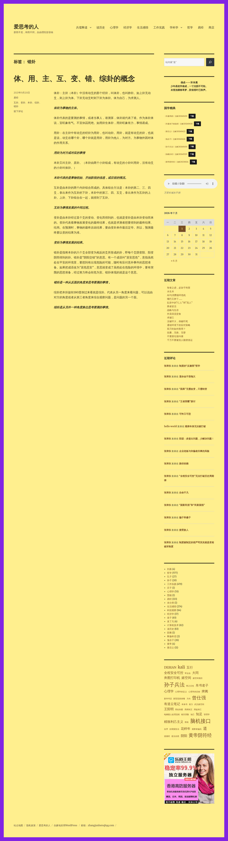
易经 (201, 27)
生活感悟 (142, 27)
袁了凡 (170, 621)
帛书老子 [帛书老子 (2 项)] (202, 685)
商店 (211, 27)
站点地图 (18, 825)
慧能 (169, 595)
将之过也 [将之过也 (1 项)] (190, 686)
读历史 (100, 27)
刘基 (169, 569)
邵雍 (169, 632)
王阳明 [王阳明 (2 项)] (169, 709)
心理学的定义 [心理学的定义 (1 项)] (181, 692)
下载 (192, 116)
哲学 (190, 27)
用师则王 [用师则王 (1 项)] (188, 709)
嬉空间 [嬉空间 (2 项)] (186, 678)
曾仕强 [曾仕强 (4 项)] (199, 698)
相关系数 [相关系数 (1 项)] (185, 714)
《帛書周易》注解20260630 (175, 116)
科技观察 (171, 610)
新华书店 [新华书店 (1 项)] (168, 699)
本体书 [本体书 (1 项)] (184, 704)
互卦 (16, 102)
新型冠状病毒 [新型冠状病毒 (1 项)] (179, 699)
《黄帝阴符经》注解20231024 (176, 162)
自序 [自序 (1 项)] (166, 729)
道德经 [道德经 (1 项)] (167, 736)
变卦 (23, 102)
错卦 (16, 106)
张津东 (167, 365)
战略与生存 (173, 310)
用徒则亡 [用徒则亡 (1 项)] (198, 709)
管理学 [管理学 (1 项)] (207, 714)
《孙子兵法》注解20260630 (175, 146)
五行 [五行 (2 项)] (189, 667)
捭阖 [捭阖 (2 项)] (205, 691)
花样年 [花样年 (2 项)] (185, 729)
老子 (169, 617)
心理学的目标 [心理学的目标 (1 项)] (194, 692)
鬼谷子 (170, 640)
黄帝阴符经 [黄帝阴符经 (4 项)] (200, 735)
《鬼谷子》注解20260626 (174, 139)
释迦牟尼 (171, 636)
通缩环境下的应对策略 (178, 325)
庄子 (169, 587)
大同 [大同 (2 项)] (195, 673)
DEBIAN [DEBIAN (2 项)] (170, 667)
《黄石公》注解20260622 (174, 131)
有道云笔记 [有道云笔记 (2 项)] (172, 704)
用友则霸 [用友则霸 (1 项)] (179, 709)
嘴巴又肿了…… (174, 298)
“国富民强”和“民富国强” (192, 505)
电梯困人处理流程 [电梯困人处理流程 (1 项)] (172, 714)
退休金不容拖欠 (187, 376)
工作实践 (159, 27)
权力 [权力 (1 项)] (191, 704)
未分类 (170, 602)
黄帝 (169, 643)
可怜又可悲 (185, 413)
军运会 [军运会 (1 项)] (188, 673)
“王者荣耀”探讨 (187, 401)
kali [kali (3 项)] (181, 667)
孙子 (169, 580)
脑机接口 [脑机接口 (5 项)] (200, 721)
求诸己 (170, 317)
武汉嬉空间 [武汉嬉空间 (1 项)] (199, 704)
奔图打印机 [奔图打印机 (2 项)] (172, 678)
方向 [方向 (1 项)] (189, 699)
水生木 (170, 291)
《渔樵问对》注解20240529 (175, 154)
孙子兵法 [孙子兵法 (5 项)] (174, 684)
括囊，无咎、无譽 (176, 332)
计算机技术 (173, 625)
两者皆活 (171, 306)
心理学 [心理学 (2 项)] (169, 691)
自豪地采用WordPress (66, 825)
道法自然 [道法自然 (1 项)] (175, 736)
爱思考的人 (26, 27)
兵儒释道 (81, 27)
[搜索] (210, 62)
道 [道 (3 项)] (205, 728)
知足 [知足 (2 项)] (199, 714)
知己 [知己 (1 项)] (193, 714)
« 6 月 (174, 260)
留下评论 (18, 111)
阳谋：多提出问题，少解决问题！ (196, 438)
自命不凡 (183, 492)
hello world (170, 426)
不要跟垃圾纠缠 (175, 336)
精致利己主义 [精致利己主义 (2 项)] (173, 722)
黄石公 (170, 647)
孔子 (169, 576)
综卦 (37, 102)
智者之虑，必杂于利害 (178, 287)
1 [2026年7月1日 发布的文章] (182, 228)
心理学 (114, 27)
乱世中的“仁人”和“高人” (180, 302)
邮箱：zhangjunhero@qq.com (97, 825)
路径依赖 (183, 463)
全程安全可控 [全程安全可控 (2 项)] (173, 673)
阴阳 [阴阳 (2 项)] (184, 736)
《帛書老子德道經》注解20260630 (178, 124)
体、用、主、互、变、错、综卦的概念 (74, 78)
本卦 (30, 102)
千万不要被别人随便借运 (180, 340)
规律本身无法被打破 (195, 426)
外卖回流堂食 (174, 313)
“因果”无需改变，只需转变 (193, 389)
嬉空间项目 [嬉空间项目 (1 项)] (198, 678)
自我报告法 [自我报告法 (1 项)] (174, 729)
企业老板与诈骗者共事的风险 (194, 451)
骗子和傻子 (185, 517)
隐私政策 (31, 825)
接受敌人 (183, 529)
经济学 (127, 27)
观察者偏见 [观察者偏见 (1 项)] (197, 729)
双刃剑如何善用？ (176, 328)
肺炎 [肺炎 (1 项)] (187, 722)
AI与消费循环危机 (176, 295)
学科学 (174, 27)
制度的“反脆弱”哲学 (189, 365)
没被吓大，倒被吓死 (177, 321)
